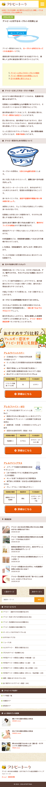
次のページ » (37, 592)
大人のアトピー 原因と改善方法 (14, 648)
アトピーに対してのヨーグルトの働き (25, 73)
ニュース (6, 642)
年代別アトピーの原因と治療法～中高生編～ (18, 658)
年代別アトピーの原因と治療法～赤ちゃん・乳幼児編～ (21, 673)
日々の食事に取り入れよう (21, 78)
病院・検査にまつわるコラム (12, 678)
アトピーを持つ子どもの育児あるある (15, 617)
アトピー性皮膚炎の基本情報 (12, 627)
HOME (4, 10)
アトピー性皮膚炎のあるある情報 (14, 622)
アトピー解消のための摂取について (24, 76)
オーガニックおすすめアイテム (13, 632)
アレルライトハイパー (14, 353)
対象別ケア (7, 701)
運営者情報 (11, 777)
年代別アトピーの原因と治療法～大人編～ (18, 663)
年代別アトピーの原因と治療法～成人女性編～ (18, 668)
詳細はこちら (25, 394)
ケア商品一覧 (7, 696)
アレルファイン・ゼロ (14, 406)
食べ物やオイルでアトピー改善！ (27, 10)
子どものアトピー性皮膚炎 (12, 653)
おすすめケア (7, 637)
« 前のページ (9, 592)
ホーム (4, 777)
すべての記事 (11, 10)
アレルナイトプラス (13, 463)
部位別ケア (7, 706)
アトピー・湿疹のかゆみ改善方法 (14, 612)
